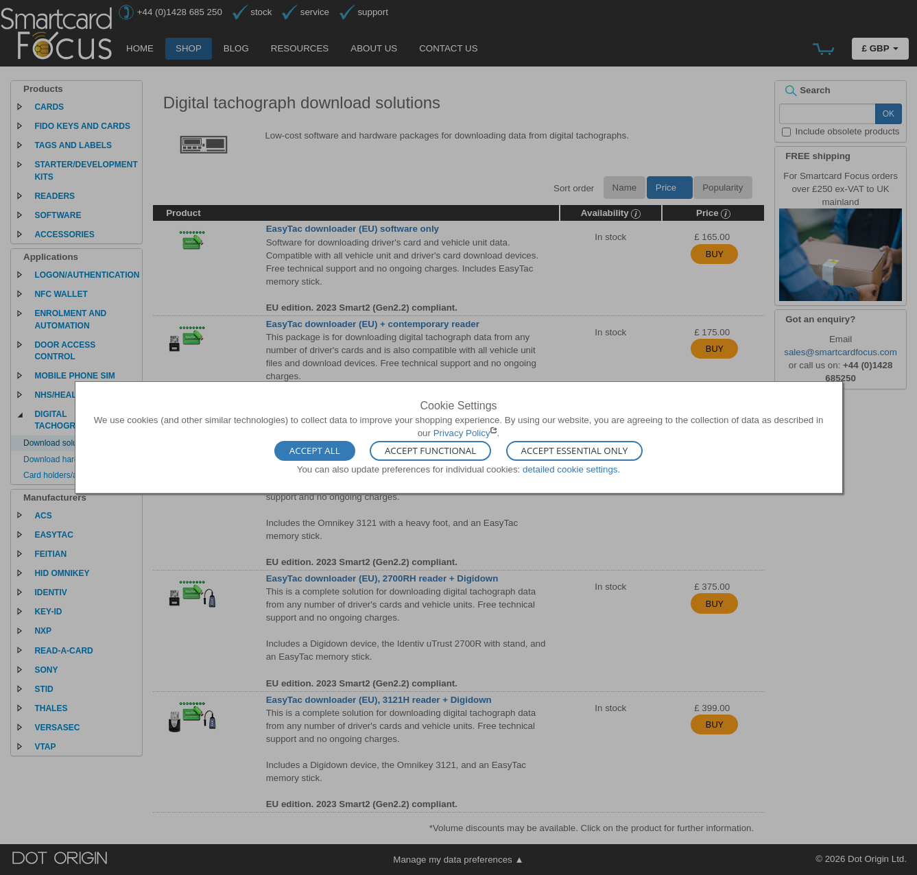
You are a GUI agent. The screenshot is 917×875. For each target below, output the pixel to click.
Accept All (314, 450)
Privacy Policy (461, 433)
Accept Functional (430, 450)
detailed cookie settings (570, 469)
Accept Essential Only (574, 450)
